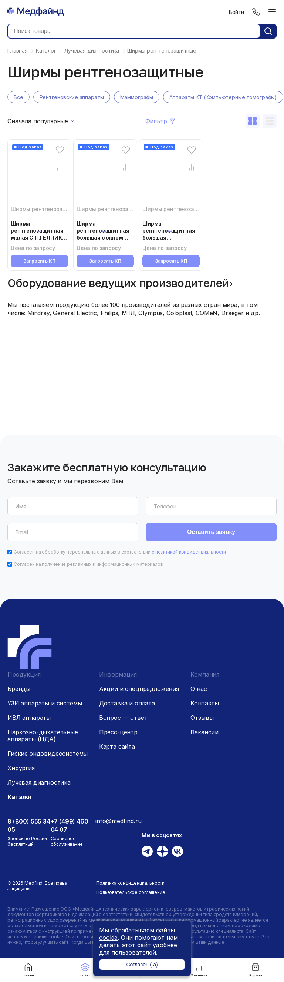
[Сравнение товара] (59, 167)
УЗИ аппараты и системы (44, 703)
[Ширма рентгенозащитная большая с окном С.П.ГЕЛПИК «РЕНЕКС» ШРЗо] (105, 177)
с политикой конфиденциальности (189, 552)
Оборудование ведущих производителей (118, 283)
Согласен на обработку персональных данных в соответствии (120, 552)
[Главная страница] (35, 11)
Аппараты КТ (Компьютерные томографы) (223, 97)
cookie (108, 937)
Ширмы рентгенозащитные (47, 209)
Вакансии (204, 732)
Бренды (18, 688)
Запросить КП (39, 261)
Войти (236, 12)
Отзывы (201, 717)
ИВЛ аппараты (29, 717)
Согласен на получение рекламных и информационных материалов (88, 564)
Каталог (85, 970)
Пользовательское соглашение (130, 892)
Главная (28, 970)
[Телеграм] (147, 851)
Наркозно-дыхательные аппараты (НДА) (42, 735)
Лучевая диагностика (39, 782)
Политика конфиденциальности (130, 883)
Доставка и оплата (127, 703)
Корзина (255, 970)
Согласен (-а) (142, 965)
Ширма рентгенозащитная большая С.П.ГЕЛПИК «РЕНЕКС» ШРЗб (168, 237)
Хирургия (21, 768)
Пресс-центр (118, 732)
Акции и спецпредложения (139, 688)
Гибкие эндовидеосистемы (47, 753)
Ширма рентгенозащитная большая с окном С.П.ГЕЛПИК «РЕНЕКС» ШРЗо (103, 237)
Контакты (204, 703)
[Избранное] (59, 150)
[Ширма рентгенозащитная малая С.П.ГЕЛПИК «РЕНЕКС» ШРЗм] (39, 177)
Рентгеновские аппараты (72, 97)
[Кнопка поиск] (268, 31)
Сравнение (198, 970)
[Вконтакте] (177, 851)
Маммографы (136, 97)
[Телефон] (255, 11)
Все (18, 97)
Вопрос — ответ (123, 717)
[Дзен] (162, 851)
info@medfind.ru (118, 821)
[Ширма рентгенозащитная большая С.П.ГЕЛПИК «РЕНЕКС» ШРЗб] (171, 177)
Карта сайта (117, 746)
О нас (198, 688)
